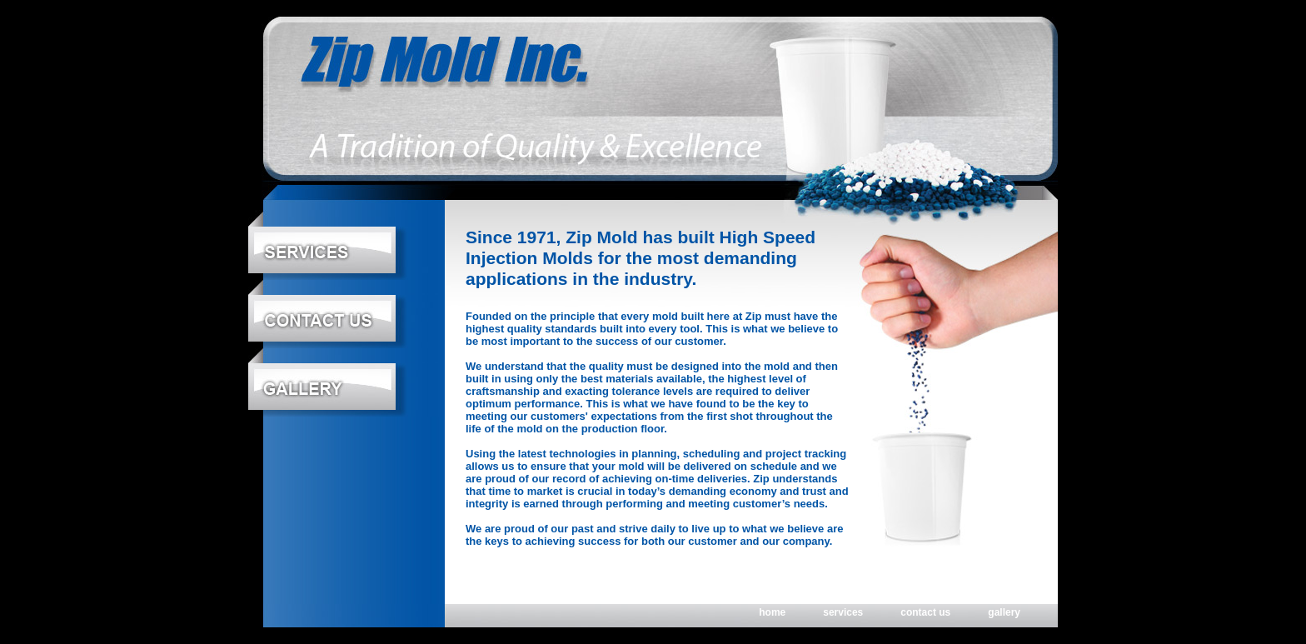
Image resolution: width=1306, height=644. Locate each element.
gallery (1004, 612)
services (843, 612)
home (772, 612)
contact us (925, 612)
